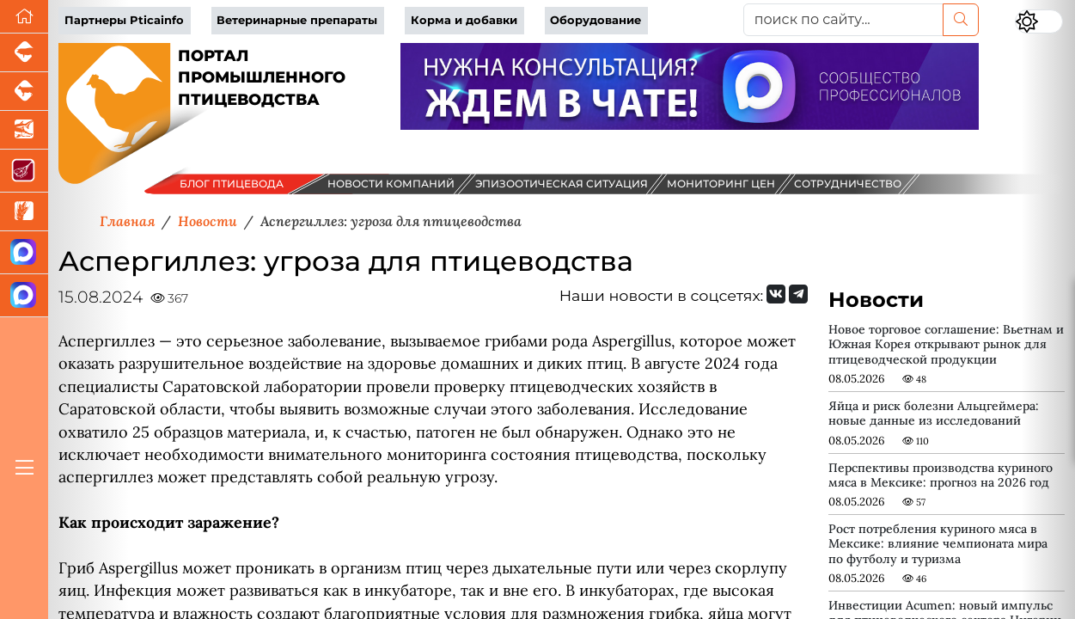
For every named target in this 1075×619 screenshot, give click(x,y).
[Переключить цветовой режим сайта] (1039, 21)
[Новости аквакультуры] (24, 130)
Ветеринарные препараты (297, 20)
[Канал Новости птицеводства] (24, 252)
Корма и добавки (464, 20)
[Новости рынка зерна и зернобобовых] (24, 212)
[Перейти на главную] (24, 17)
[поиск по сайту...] (843, 19)
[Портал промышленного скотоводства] (24, 91)
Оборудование (595, 20)
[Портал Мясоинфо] (24, 171)
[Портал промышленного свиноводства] (24, 53)
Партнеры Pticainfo (124, 20)
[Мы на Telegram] (798, 294)
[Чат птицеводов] (24, 295)
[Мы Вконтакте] (776, 294)
